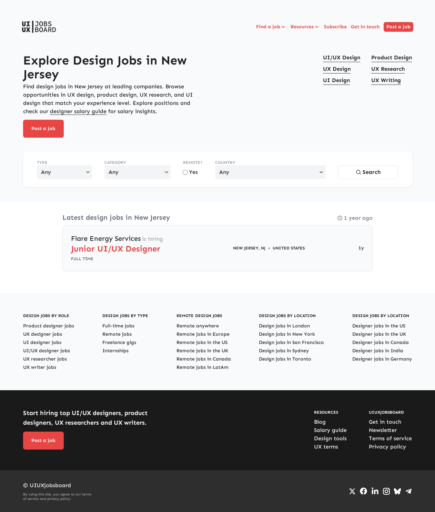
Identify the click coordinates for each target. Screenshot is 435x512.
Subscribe (335, 27)
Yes (190, 172)
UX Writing (386, 80)
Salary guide (330, 430)
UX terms (326, 446)
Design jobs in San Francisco (291, 342)
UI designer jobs (42, 342)
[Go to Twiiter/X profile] (352, 491)
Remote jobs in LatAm (202, 367)
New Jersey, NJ (249, 248)
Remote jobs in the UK (202, 351)
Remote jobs (117, 334)
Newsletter (383, 430)
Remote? (193, 162)
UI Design (336, 80)
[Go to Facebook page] (363, 491)
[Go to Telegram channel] (408, 491)
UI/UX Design (341, 57)
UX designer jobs (42, 334)
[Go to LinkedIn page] (375, 491)
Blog (320, 422)
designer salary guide (78, 111)
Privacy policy (387, 446)
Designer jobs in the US (378, 326)
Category (115, 162)
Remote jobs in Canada (203, 359)
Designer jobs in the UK (379, 334)
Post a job (398, 27)
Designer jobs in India (377, 351)
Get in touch (365, 27)
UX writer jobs (39, 367)
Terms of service (390, 438)
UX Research (388, 69)
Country (225, 162)
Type (42, 162)
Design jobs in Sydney (284, 351)
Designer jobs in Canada (380, 342)
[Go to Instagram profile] (386, 491)
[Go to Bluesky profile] (397, 491)
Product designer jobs (48, 326)
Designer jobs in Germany (382, 359)
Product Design (391, 57)
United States (289, 248)
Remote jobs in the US (201, 342)
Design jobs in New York (287, 334)
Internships (115, 351)
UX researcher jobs (45, 359)
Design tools (330, 438)
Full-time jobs (118, 326)
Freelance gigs (119, 342)
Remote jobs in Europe (203, 334)
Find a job (271, 27)
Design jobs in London (284, 326)
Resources (305, 27)
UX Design (337, 69)
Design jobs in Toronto (285, 359)
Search (368, 172)
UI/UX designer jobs (46, 351)
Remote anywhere (197, 326)
